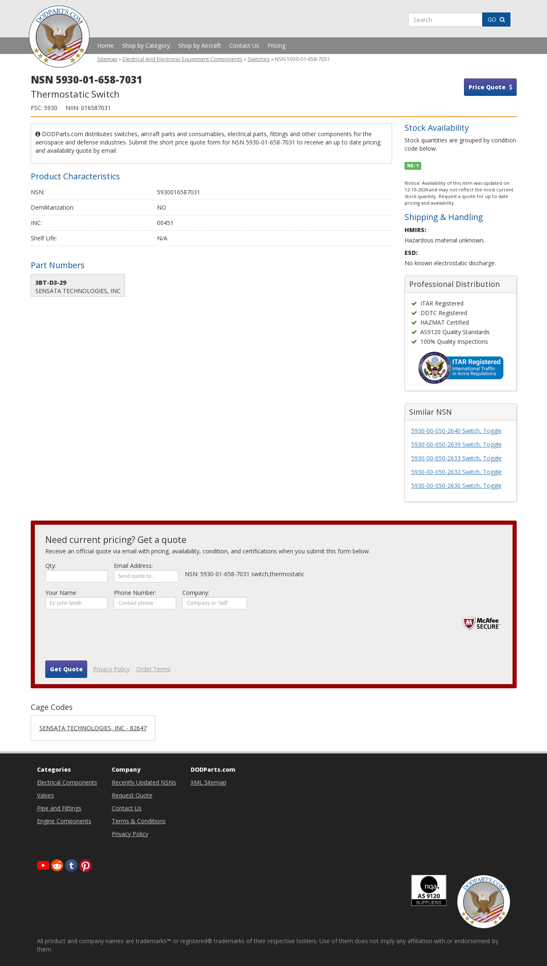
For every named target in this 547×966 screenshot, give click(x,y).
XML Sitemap (208, 782)
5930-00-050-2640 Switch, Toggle (456, 431)
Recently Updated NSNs (144, 782)
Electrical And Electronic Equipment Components (183, 59)
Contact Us (244, 45)
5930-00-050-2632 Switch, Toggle (456, 472)
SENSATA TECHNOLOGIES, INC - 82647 (93, 728)
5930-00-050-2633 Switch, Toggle (456, 458)
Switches (259, 59)
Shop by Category (146, 45)
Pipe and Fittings (59, 808)
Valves (45, 795)
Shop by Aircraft (199, 45)
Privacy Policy (111, 669)
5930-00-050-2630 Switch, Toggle (456, 485)
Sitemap (107, 59)
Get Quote (66, 669)
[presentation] (108, 638)
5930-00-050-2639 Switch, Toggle (456, 444)
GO (496, 19)
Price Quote (490, 87)
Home (105, 45)
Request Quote (132, 795)
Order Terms (153, 669)
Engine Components (64, 821)
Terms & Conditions (139, 821)
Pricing (276, 45)
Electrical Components (67, 782)
